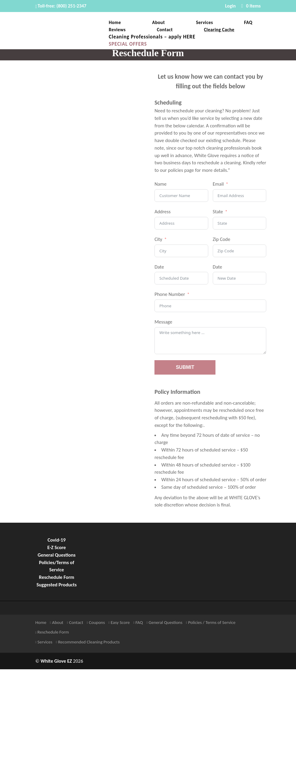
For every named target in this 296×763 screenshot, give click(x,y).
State (218, 211)
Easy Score (119, 622)
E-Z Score (56, 547)
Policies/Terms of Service (56, 566)
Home (115, 22)
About (158, 22)
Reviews (117, 30)
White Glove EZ (56, 661)
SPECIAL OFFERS (128, 44)
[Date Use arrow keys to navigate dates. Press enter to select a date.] (181, 278)
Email (218, 184)
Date (159, 267)
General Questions (56, 555)
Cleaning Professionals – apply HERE (152, 37)
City (158, 239)
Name (160, 184)
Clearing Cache (219, 30)
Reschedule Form (56, 577)
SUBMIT (185, 367)
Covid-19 (56, 540)
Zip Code (221, 239)
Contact (165, 30)
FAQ (248, 22)
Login (230, 6)
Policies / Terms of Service (211, 622)
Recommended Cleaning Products (88, 642)
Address (162, 211)
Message (163, 322)
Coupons (96, 622)
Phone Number (169, 294)
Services (204, 22)
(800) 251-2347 (71, 6)
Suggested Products (56, 585)
